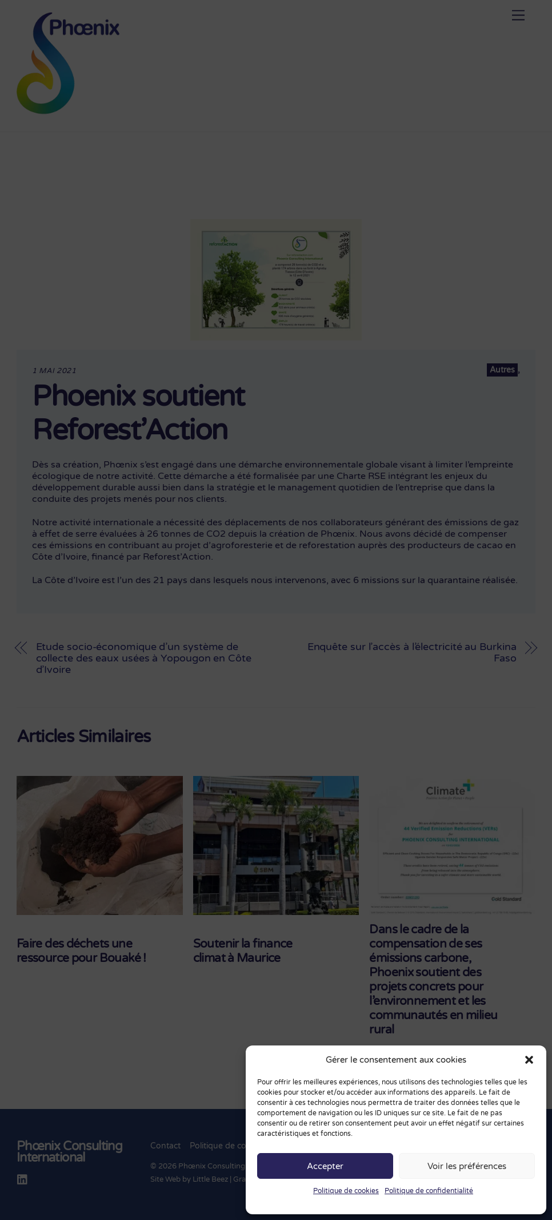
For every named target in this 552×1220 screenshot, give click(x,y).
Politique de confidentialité (429, 1191)
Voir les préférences (466, 1166)
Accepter (325, 1166)
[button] (529, 1059)
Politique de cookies (346, 1191)
